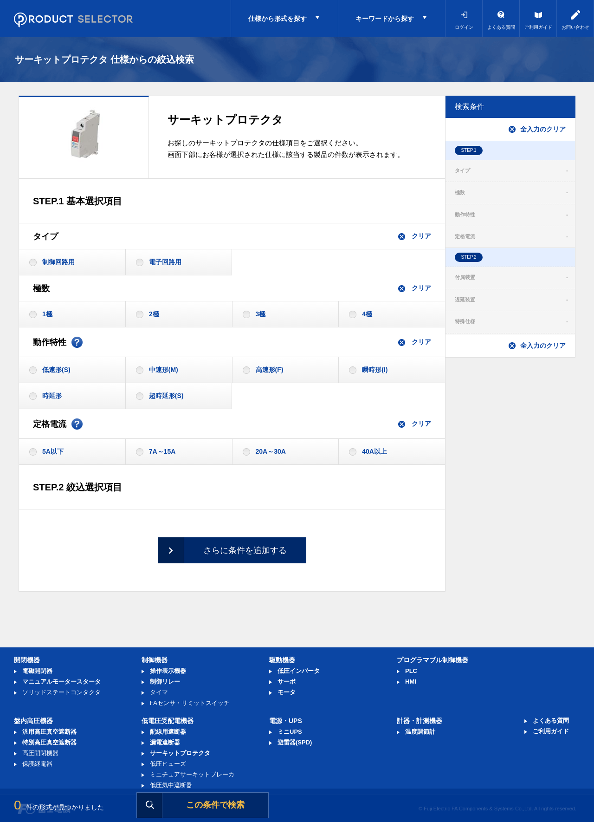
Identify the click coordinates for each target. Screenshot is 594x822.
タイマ (159, 692)
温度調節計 (420, 731)
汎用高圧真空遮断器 (49, 731)
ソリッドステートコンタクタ (61, 692)
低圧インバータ (299, 670)
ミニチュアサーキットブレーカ (192, 774)
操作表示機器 (168, 670)
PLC (411, 670)
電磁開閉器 (37, 670)
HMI (410, 681)
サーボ (287, 681)
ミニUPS (290, 731)
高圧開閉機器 (40, 753)
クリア (414, 236)
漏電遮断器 (165, 742)
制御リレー (165, 681)
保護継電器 (37, 763)
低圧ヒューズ (168, 763)
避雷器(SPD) (295, 742)
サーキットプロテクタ (180, 753)
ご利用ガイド (538, 27)
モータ (287, 692)
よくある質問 (501, 27)
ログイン (464, 27)
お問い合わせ (575, 27)
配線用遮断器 (168, 731)
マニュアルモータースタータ (61, 681)
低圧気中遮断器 (171, 785)
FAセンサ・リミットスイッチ (190, 702)
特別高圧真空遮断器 (49, 742)
